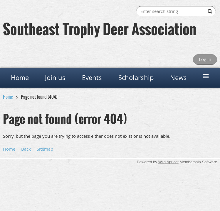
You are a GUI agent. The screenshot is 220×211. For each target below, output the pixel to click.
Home (8, 96)
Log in (205, 59)
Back (26, 149)
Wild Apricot (168, 162)
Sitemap (45, 149)
